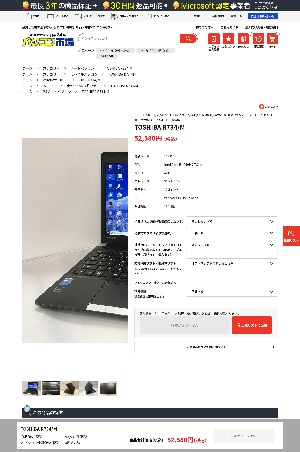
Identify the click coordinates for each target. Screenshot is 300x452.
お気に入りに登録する (268, 106)
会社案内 (218, 16)
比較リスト (291, 240)
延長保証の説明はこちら (149, 297)
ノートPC (61, 16)
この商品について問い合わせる (206, 347)
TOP (36, 16)
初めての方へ (205, 27)
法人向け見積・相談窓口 (261, 27)
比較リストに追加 (254, 325)
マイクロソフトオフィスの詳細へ (155, 283)
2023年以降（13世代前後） (156, 50)
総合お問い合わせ (263, 16)
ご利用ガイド (229, 27)
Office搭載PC (129, 16)
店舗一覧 (236, 16)
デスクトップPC (94, 16)
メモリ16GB (107, 56)
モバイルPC (161, 16)
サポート (200, 16)
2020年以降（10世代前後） (116, 50)
